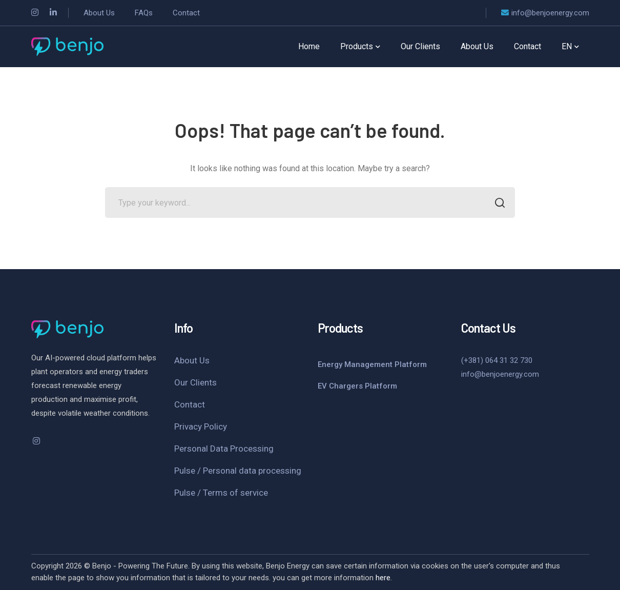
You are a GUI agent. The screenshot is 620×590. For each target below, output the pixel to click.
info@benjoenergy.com (500, 374)
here (383, 577)
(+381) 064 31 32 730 (496, 360)
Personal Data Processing (224, 448)
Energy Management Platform (372, 364)
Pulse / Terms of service (221, 492)
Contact (189, 404)
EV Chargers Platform (357, 386)
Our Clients (195, 382)
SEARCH (497, 204)
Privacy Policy (200, 426)
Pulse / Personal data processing (237, 470)
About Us (192, 360)
